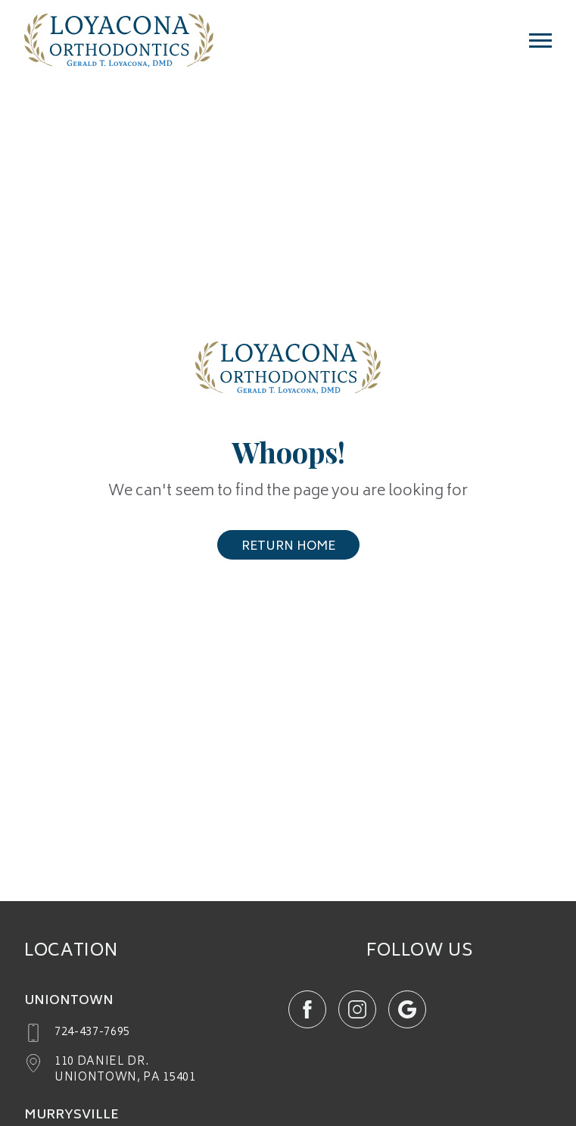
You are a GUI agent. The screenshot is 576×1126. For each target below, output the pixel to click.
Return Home (288, 546)
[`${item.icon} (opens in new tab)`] (307, 1009)
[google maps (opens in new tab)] (110, 1070)
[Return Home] (288, 372)
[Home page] (118, 48)
